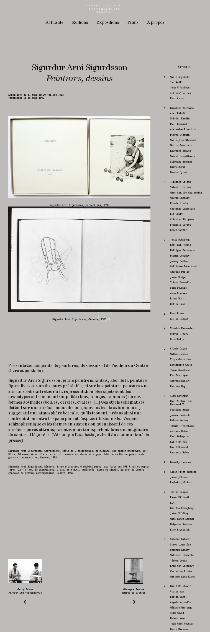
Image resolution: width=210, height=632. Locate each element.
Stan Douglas (178, 610)
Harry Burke (177, 489)
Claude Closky (179, 526)
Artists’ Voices (180, 415)
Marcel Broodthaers (182, 479)
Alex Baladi (177, 436)
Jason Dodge (177, 600)
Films (133, 22)
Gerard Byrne (178, 495)
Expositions (107, 22)
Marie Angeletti (180, 399)
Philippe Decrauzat (182, 573)
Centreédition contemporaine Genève (105, 8)
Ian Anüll (176, 405)
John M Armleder (180, 410)
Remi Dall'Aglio (180, 568)
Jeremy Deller (179, 584)
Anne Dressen (178, 616)
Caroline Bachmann (181, 430)
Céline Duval (178, 626)
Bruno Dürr (176, 621)
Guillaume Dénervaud (183, 589)
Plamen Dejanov (179, 578)
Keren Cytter (178, 553)
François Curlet (180, 547)
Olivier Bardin (179, 441)
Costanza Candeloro (182, 531)
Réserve (49, 466)
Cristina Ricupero (181, 542)
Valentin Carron (180, 510)
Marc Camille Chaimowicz (185, 515)
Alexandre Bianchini (183, 452)
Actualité (54, 22)
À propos (155, 22)
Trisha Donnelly (180, 605)
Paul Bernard (178, 446)
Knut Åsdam (176, 421)
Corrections (52, 450)
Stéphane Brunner (181, 484)
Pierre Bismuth (179, 457)
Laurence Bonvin (180, 473)
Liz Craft (176, 537)
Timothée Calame (180, 504)
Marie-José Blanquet (183, 462)
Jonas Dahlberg (179, 562)
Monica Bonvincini (181, 468)
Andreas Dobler (179, 594)
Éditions (80, 22)
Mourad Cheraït (179, 520)
